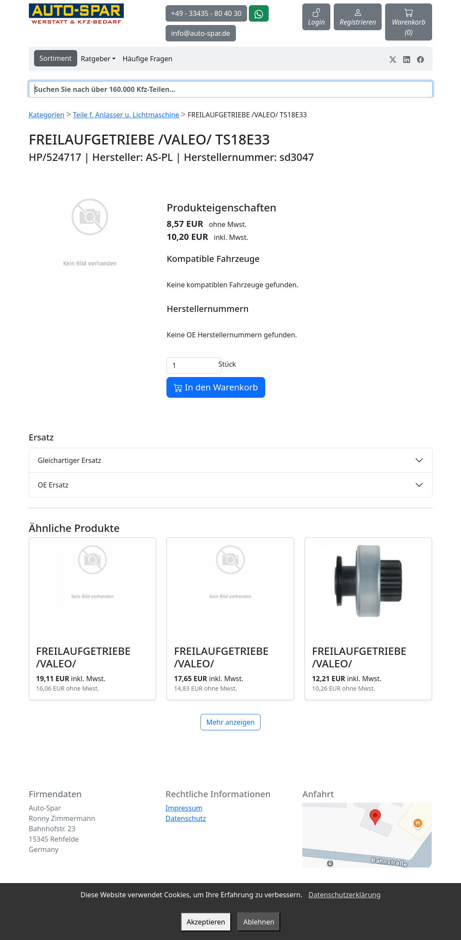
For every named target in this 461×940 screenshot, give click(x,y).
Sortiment (56, 58)
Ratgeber (95, 58)
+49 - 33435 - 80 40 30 (206, 13)
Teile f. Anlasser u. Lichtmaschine (126, 114)
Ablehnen (258, 922)
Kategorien (47, 114)
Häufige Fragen (147, 58)
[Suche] (231, 89)
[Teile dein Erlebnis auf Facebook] (420, 58)
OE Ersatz (53, 485)
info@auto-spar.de (200, 33)
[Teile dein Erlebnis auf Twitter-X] (393, 58)
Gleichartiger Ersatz (69, 460)
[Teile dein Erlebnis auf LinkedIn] (407, 58)
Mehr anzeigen (230, 722)
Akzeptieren (206, 922)
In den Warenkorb (216, 387)
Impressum (184, 808)
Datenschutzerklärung (344, 894)
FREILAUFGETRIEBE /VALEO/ (83, 657)
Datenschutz (186, 818)
